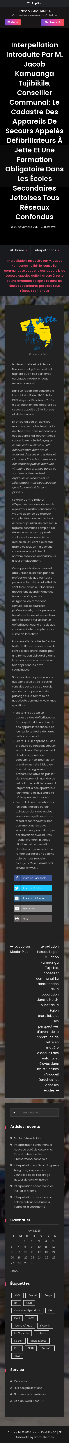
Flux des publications (28, 1388)
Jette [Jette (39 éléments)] (31, 1318)
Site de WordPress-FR (29, 1401)
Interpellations (45, 250)
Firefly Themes (44, 1437)
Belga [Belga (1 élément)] (48, 1295)
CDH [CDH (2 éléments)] (29, 1303)
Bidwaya (50, 227)
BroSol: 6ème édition (28, 1138)
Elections (51, 22)
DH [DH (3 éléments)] (50, 1310)
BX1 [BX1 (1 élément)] (16, 1303)
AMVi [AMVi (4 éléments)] (17, 1295)
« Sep (14, 1271)
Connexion (21, 1381)
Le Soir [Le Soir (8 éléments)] (18, 1341)
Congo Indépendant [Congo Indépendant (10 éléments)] (27, 1310)
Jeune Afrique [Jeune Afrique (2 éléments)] (23, 1325)
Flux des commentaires (30, 1394)
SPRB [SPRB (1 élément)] (31, 1348)
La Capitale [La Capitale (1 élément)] (21, 1333)
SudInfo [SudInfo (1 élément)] (47, 1348)
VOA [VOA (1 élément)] (17, 1356)
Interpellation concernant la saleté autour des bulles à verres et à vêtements (33, 1202)
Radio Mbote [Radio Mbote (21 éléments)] (39, 1341)
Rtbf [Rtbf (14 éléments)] (17, 1348)
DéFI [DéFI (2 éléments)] (17, 1318)
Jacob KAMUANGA (34, 11)
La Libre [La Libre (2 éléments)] (41, 1333)
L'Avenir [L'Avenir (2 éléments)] (45, 1325)
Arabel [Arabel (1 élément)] (33, 1295)
